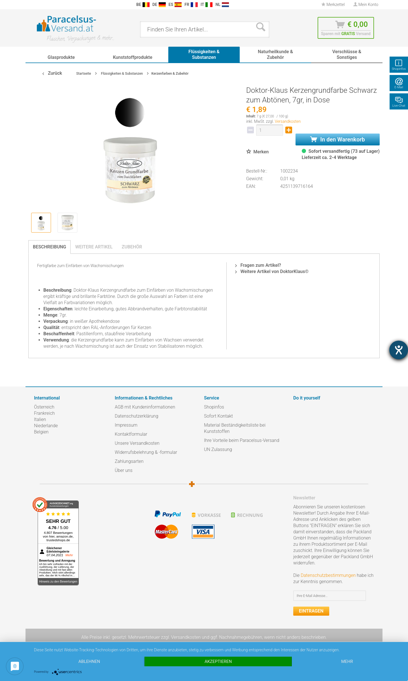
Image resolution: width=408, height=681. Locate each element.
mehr (347, 661)
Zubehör (132, 247)
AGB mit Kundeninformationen (145, 407)
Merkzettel (333, 4)
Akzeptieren (218, 661)
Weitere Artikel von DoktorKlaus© (272, 271)
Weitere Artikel (93, 247)
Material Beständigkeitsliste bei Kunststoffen (234, 428)
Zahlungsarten (129, 461)
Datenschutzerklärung (136, 416)
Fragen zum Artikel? (258, 265)
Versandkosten (288, 121)
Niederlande (46, 425)
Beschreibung (49, 247)
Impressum (126, 425)
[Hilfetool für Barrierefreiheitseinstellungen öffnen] (398, 350)
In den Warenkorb (337, 139)
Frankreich (44, 413)
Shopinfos (214, 407)
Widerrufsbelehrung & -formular (146, 452)
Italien (40, 419)
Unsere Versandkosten (137, 443)
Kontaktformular (131, 434)
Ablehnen (89, 661)
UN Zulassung (218, 449)
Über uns (124, 470)
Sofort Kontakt (218, 416)
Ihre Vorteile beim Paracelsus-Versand (241, 440)
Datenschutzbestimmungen (328, 575)
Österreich (44, 407)
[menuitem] (37, 4)
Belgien (41, 432)
